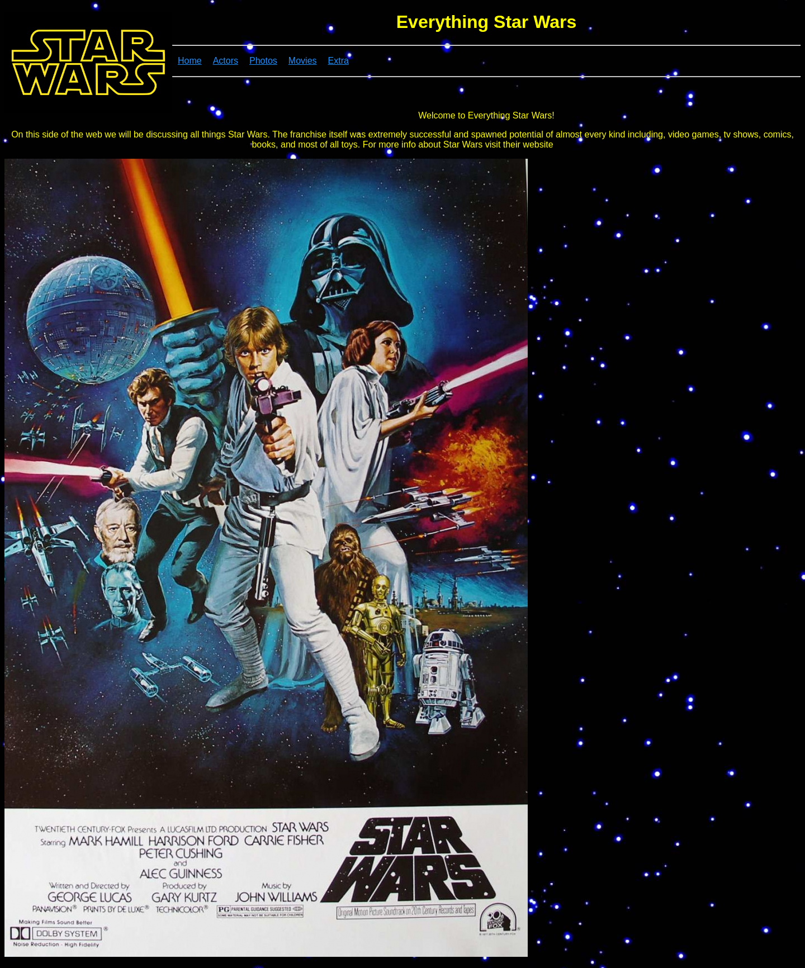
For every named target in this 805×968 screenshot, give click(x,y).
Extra (338, 60)
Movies (302, 60)
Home (190, 60)
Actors (225, 60)
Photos (263, 60)
